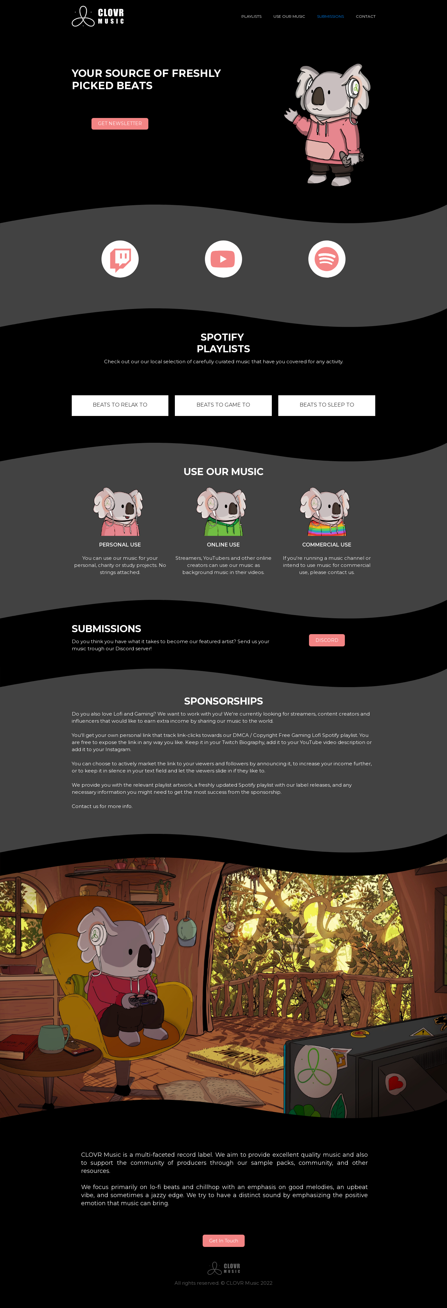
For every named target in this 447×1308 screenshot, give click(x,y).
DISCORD (326, 640)
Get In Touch (223, 1241)
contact (366, 16)
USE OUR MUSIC (289, 16)
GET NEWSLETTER (120, 123)
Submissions (330, 16)
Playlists (251, 16)
